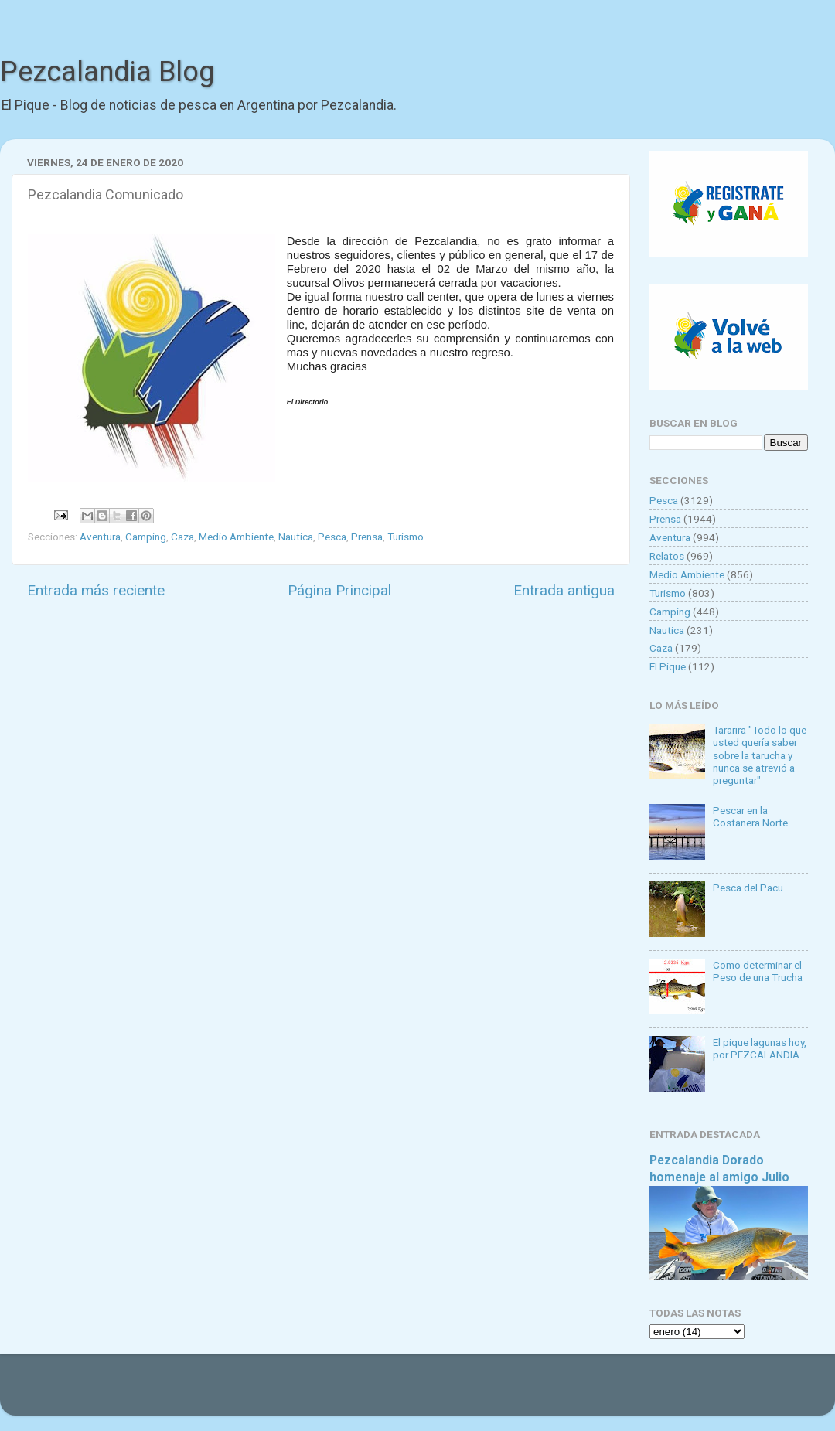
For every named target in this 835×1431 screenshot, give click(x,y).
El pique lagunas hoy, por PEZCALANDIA (759, 1048)
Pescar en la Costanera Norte (750, 816)
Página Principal (339, 590)
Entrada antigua (564, 590)
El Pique (667, 666)
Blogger (576, 1392)
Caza (182, 536)
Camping (145, 536)
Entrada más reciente (96, 590)
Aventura (100, 536)
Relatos (666, 556)
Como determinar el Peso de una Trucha (758, 971)
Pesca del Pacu (748, 887)
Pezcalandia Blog (107, 72)
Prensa (367, 536)
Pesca (332, 536)
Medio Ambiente (236, 536)
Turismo (405, 536)
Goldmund (445, 1392)
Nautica (295, 536)
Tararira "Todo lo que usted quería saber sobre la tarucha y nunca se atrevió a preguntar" (759, 755)
